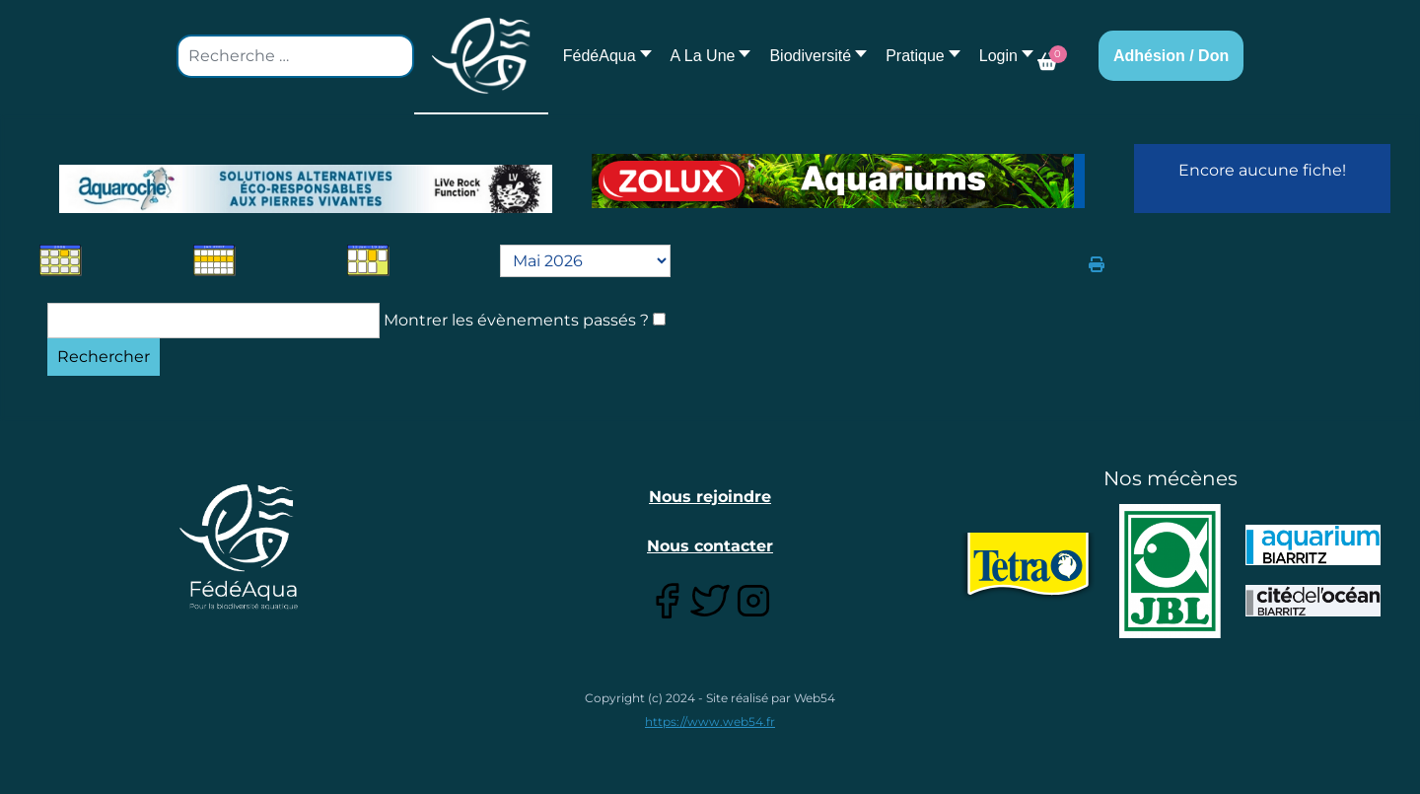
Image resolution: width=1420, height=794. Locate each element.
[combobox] (295, 56)
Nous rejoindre (710, 496)
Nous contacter (710, 546)
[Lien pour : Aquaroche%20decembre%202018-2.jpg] (305, 189)
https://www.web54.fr (710, 721)
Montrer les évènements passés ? (516, 320)
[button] (705, 56)
